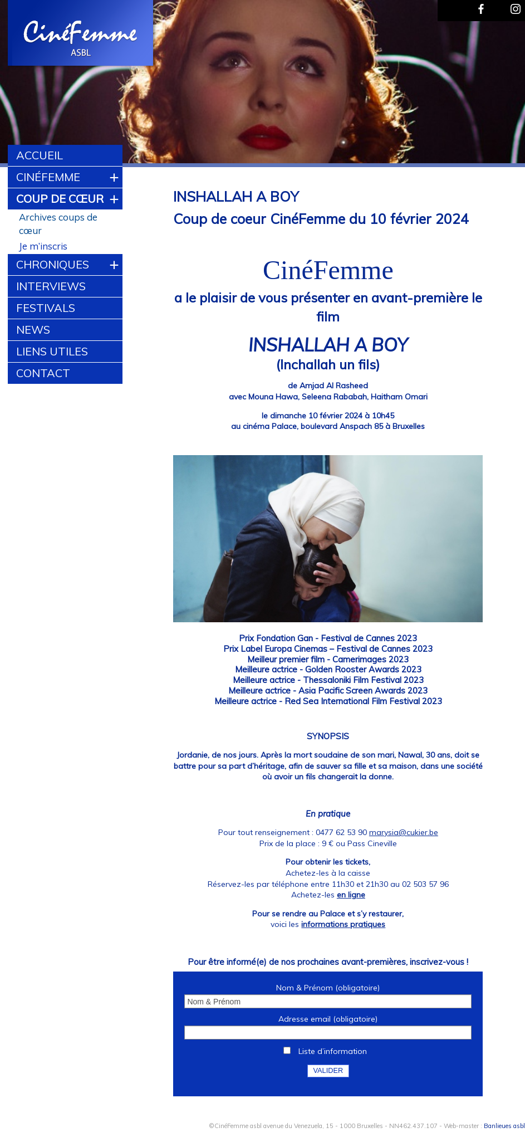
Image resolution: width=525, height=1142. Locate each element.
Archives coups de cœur (58, 223)
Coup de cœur (60, 199)
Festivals (45, 308)
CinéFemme (48, 177)
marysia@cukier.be (403, 832)
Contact (43, 373)
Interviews (51, 286)
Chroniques (52, 264)
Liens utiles (52, 351)
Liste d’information (332, 1051)
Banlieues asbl (504, 1125)
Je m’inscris (43, 246)
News (33, 329)
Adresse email (327, 1019)
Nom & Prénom (328, 988)
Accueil (39, 155)
